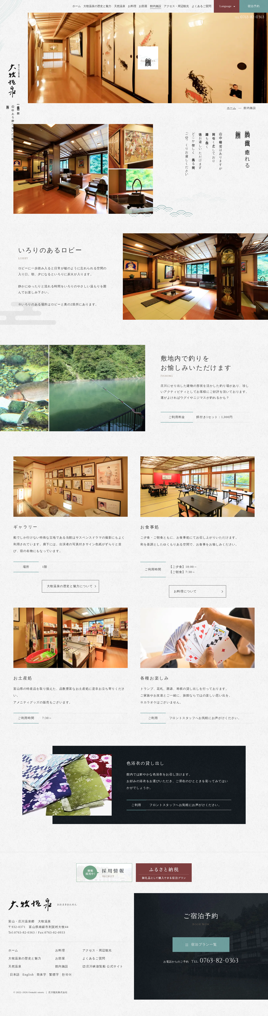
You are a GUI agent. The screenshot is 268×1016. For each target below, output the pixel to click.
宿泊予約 (253, 6)
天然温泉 (119, 6)
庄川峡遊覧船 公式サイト (104, 966)
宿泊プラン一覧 (204, 944)
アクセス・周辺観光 (176, 6)
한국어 (67, 974)
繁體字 (54, 974)
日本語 (15, 974)
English (28, 974)
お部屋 (143, 6)
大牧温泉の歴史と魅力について (70, 586)
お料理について (185, 591)
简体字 (42, 974)
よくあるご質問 (201, 6)
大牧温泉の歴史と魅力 (97, 6)
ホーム (76, 6)
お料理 (132, 6)
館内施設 (155, 6)
